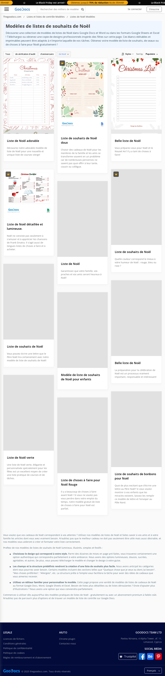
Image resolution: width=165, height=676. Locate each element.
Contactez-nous (67, 643)
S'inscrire (154, 9)
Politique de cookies (14, 652)
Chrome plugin (67, 638)
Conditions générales (14, 643)
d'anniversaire (47, 54)
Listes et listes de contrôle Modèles (46, 16)
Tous (7, 54)
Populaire (150, 54)
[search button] (82, 9)
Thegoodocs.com (12, 16)
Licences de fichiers (13, 638)
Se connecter (135, 9)
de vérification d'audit (25, 54)
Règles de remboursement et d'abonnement (27, 657)
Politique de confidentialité (17, 648)
